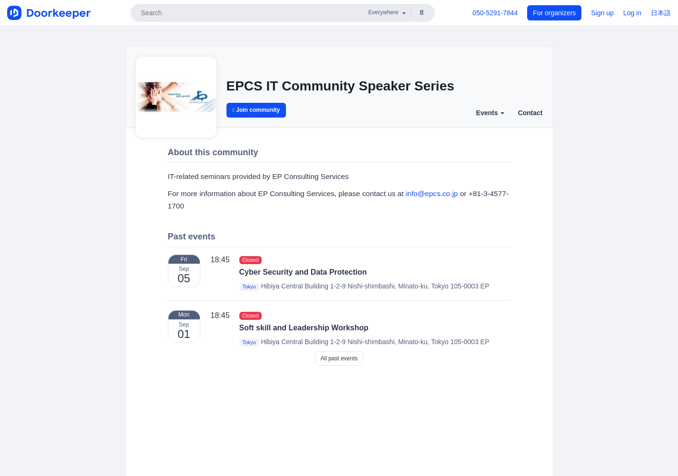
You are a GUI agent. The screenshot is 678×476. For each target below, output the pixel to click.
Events (490, 113)
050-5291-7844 (495, 13)
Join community (256, 110)
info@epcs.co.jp (432, 193)
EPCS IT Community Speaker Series (340, 86)
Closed (250, 260)
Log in (632, 13)
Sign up (602, 13)
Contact (530, 113)
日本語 (661, 13)
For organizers (554, 13)
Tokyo (249, 286)
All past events (338, 358)
